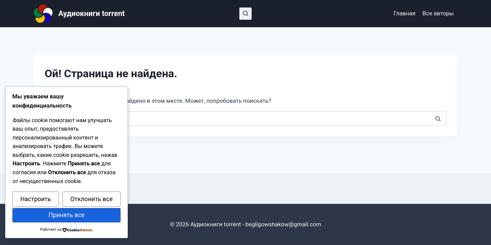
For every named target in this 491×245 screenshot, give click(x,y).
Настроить (35, 198)
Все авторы (438, 13)
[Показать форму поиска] (245, 13)
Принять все (66, 214)
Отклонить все (91, 198)
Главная (404, 13)
